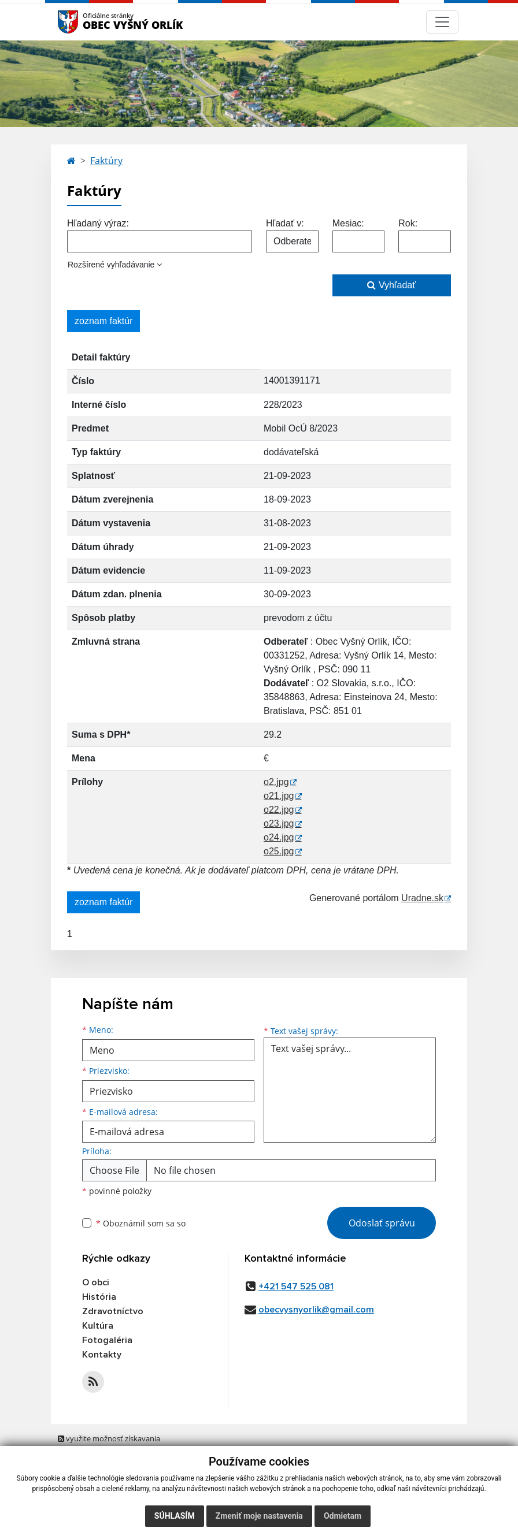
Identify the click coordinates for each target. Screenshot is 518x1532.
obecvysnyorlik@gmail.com (316, 1309)
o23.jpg (279, 823)
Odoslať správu (382, 1223)
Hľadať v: (285, 223)
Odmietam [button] (342, 1515)
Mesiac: (348, 223)
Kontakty (101, 1354)
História (99, 1297)
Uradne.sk (422, 898)
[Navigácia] (442, 22)
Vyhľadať (391, 285)
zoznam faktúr (103, 321)
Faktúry (106, 160)
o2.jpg (276, 782)
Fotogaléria (107, 1340)
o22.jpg (279, 810)
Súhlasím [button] (174, 1515)
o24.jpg (279, 837)
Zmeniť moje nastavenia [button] (259, 1515)
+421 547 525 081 (296, 1286)
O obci (95, 1282)
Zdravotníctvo (112, 1311)
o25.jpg (279, 851)
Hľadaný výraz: (98, 223)
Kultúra (97, 1325)
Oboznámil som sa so (141, 1223)
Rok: (407, 223)
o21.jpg (279, 796)
